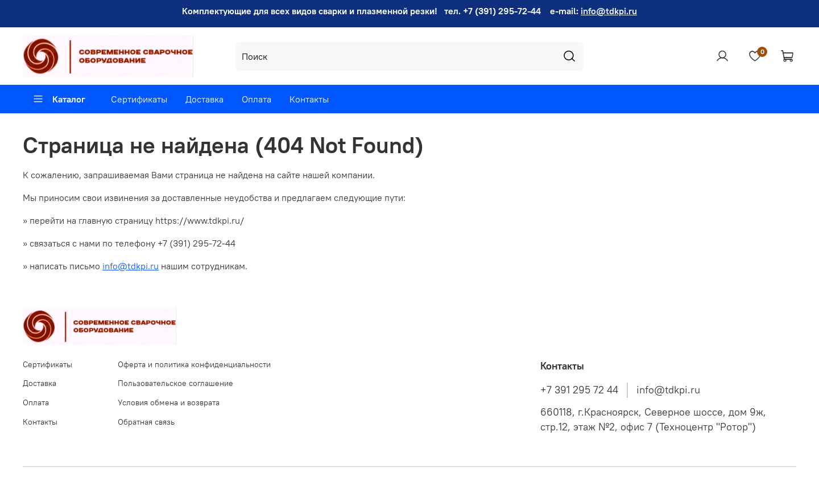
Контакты (309, 99)
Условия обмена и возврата (169, 402)
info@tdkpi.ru (609, 11)
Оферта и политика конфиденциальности (194, 364)
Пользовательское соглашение (175, 383)
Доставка (204, 99)
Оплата (256, 99)
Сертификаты (139, 99)
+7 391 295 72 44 (579, 390)
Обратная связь (146, 422)
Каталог (58, 99)
